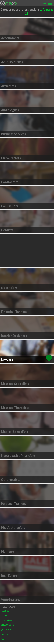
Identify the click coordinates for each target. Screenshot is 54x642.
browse (5, 634)
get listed (6, 629)
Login (43, 3)
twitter (4, 615)
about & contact (9, 620)
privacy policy (8, 624)
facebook (5, 610)
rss (2, 638)
